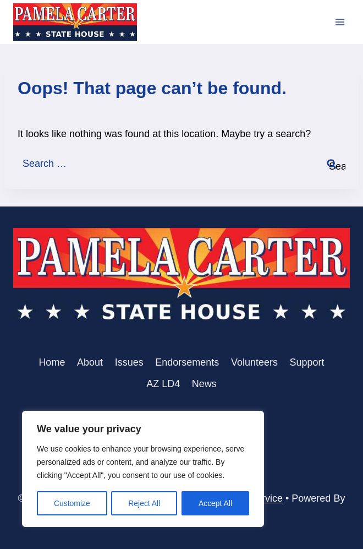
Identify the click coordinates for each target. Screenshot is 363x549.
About (90, 362)
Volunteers (254, 362)
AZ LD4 (163, 383)
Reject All (144, 503)
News (204, 383)
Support (307, 362)
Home (51, 362)
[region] (143, 469)
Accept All (215, 503)
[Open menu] (339, 21)
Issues (129, 362)
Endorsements (187, 362)
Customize (72, 503)
